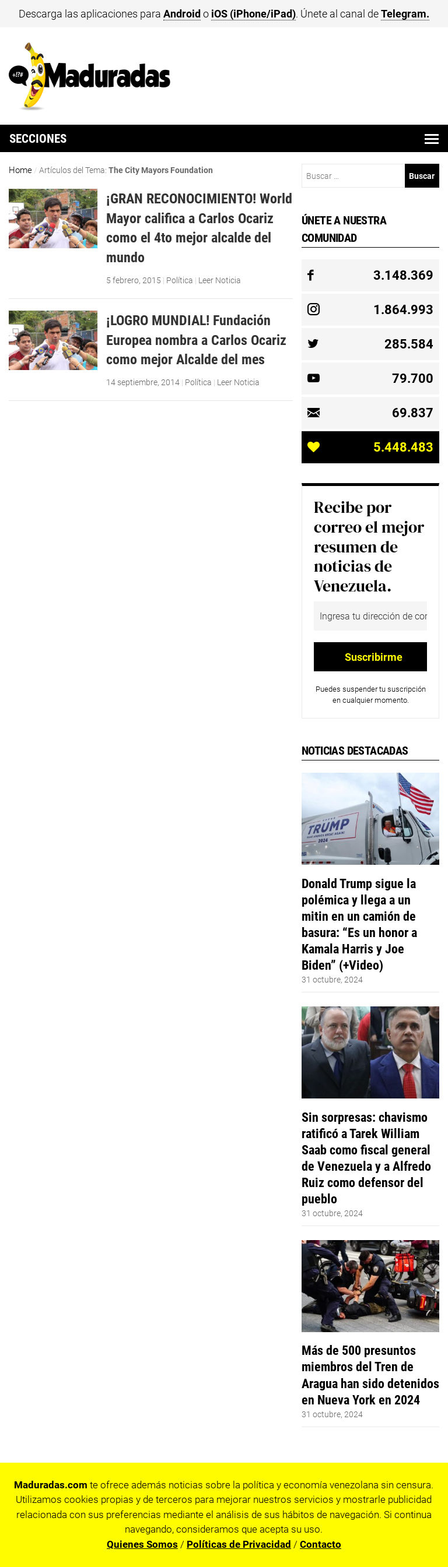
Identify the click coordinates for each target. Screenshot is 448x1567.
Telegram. (405, 14)
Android (182, 14)
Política (179, 280)
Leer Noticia (219, 280)
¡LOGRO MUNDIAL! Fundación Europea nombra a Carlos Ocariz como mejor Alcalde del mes (196, 340)
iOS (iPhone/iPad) (253, 14)
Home (20, 170)
